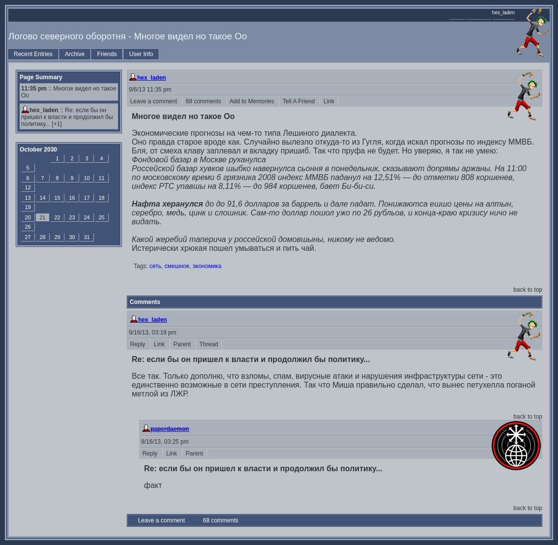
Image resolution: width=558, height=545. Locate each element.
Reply (138, 344)
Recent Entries (33, 54)
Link (328, 101)
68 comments (204, 101)
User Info (141, 54)
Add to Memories (253, 101)
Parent (183, 344)
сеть (155, 266)
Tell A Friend (299, 101)
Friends (107, 54)
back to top (527, 289)
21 (42, 217)
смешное (177, 266)
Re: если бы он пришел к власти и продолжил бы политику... (67, 117)
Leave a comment (154, 101)
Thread (208, 344)
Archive (75, 54)
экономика (207, 266)
